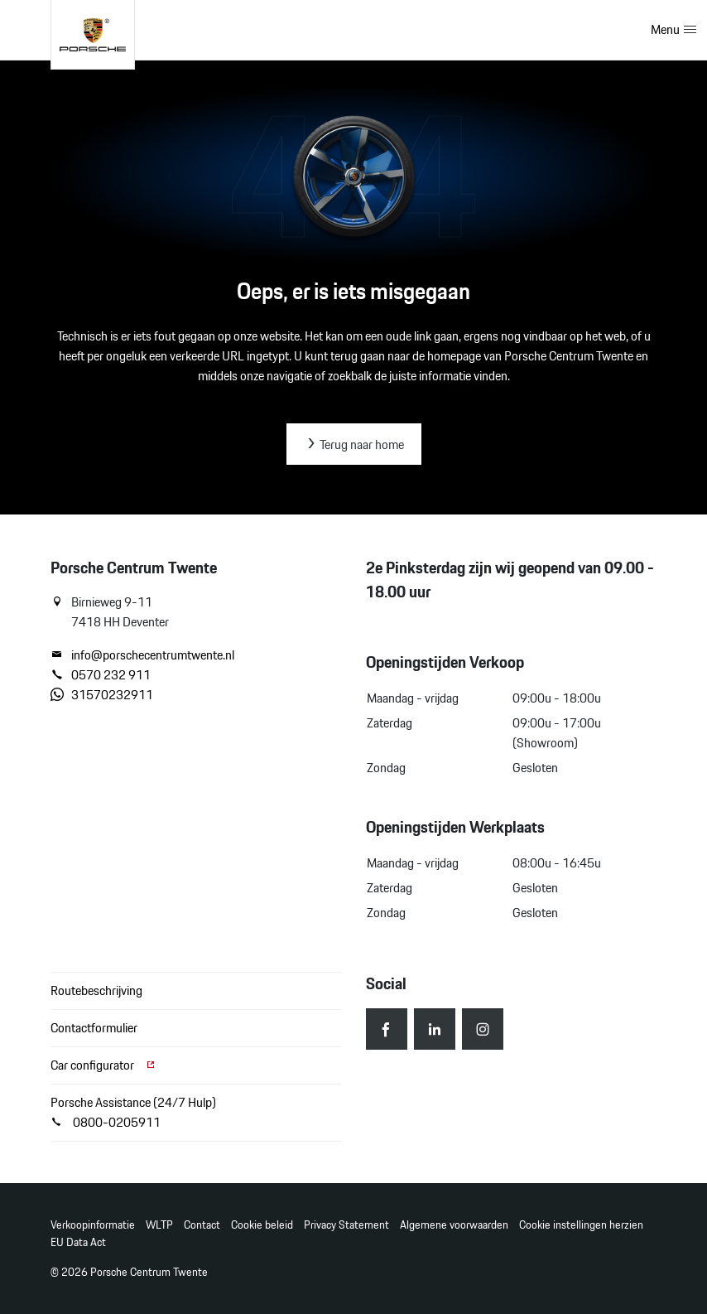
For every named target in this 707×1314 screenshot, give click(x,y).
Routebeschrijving (96, 990)
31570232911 (101, 695)
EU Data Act (78, 1242)
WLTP (159, 1225)
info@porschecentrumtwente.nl (142, 655)
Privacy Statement (346, 1225)
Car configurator (103, 1065)
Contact (202, 1225)
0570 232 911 (100, 675)
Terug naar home (354, 444)
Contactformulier (93, 1027)
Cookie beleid (262, 1225)
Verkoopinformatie (92, 1225)
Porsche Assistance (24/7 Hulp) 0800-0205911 (133, 1112)
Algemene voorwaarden (454, 1225)
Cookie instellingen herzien (581, 1225)
